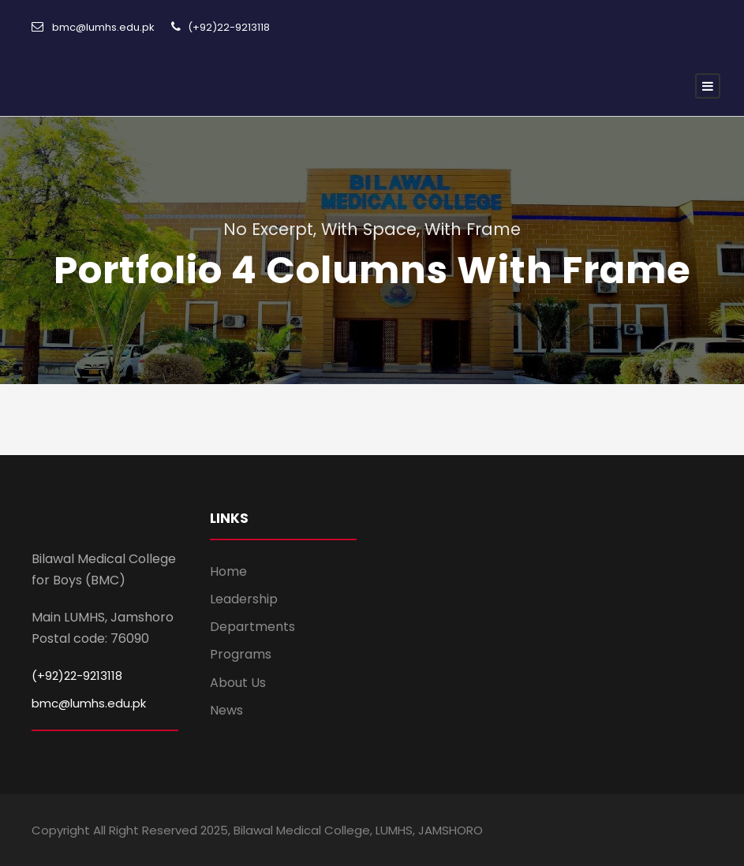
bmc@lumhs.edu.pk (89, 703)
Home (228, 571)
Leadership (244, 599)
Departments (252, 627)
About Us (238, 683)
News (226, 710)
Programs (240, 654)
